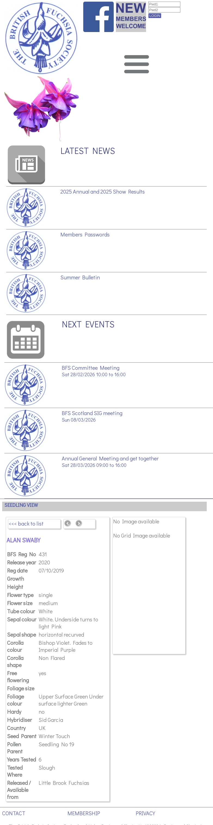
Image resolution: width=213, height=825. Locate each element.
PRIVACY (145, 813)
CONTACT (13, 813)
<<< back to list (26, 523)
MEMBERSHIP (83, 813)
